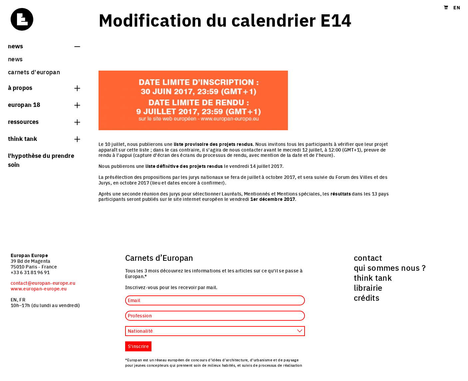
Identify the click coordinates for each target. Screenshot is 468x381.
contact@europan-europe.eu (43, 282)
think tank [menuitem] (373, 277)
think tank (44, 138)
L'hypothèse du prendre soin (41, 160)
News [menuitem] (15, 59)
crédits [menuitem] (367, 297)
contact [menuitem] (368, 257)
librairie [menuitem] (368, 287)
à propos (44, 87)
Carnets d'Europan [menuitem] (34, 72)
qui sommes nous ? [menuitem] (390, 267)
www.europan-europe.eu (39, 288)
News (44, 45)
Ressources (44, 121)
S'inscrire (138, 346)
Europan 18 (44, 104)
